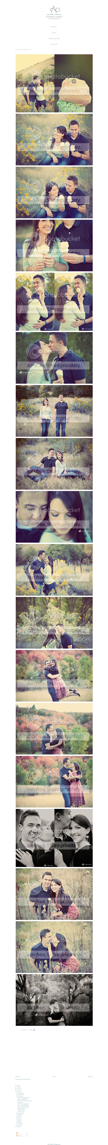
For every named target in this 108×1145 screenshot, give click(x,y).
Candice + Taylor (21, 1111)
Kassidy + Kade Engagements (23, 1097)
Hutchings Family (21, 1110)
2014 (18, 1085)
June (19, 1117)
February (20, 1123)
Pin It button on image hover (54, 1144)
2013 (18, 1087)
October (19, 1096)
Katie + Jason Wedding (22, 1099)
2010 (18, 1091)
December (20, 1093)
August (19, 1114)
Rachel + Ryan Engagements (23, 1107)
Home (54, 1076)
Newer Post (17, 1076)
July (19, 1116)
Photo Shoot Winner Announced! (24, 1100)
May (19, 1119)
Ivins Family (20, 1102)
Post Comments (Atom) (25, 1079)
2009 (18, 1126)
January (19, 1125)
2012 (18, 1088)
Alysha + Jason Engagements (23, 1103)
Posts (18, 1133)
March (19, 1122)
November (20, 1094)
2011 (18, 1090)
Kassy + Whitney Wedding (23, 1105)
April (19, 1120)
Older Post (90, 1076)
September (20, 1113)
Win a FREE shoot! (21, 1108)
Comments (19, 1135)
